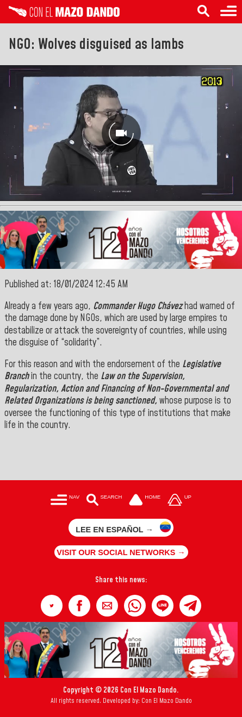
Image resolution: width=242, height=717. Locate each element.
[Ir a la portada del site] (144, 501)
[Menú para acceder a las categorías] (65, 501)
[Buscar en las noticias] (104, 501)
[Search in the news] (203, 11)
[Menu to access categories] (228, 11)
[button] (52, 606)
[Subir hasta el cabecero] (179, 501)
